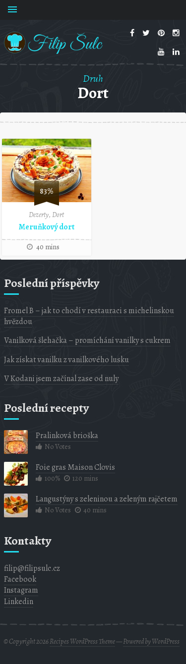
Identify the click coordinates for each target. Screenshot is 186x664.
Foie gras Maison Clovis (75, 467)
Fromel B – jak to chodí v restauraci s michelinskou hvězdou (89, 316)
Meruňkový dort (46, 226)
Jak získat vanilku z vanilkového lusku (66, 359)
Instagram (21, 590)
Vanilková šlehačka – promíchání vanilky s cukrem (87, 340)
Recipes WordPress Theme (82, 641)
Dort (58, 215)
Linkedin (18, 601)
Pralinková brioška (67, 435)
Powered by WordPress (151, 641)
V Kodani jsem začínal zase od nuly (61, 378)
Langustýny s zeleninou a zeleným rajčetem (107, 499)
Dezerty (39, 215)
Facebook (20, 579)
